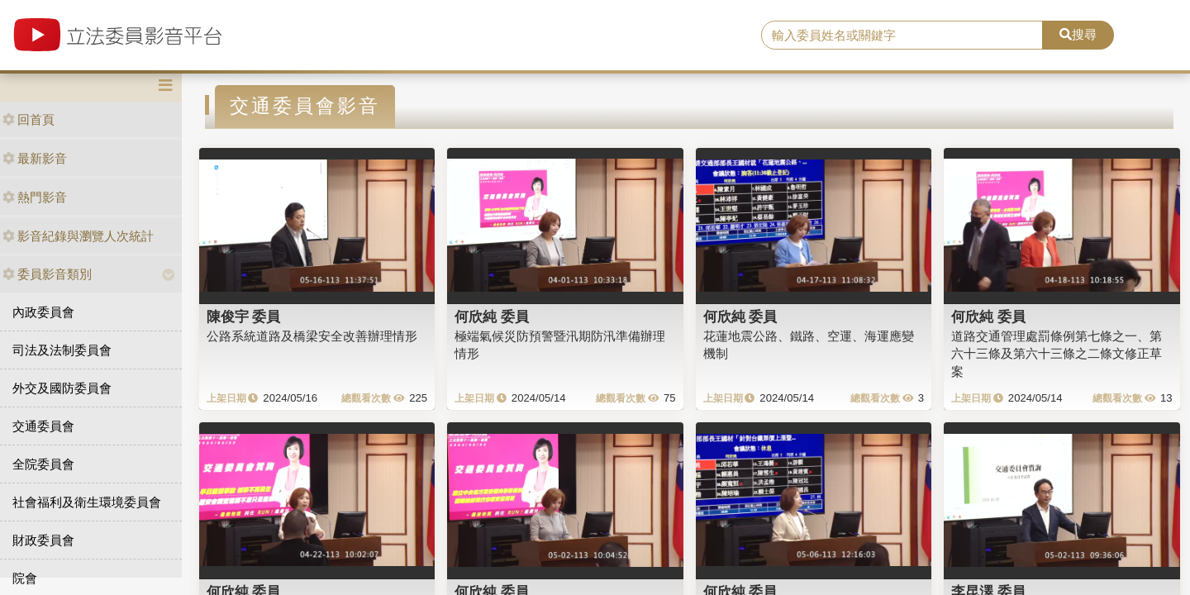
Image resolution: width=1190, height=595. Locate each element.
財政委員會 (43, 540)
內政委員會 (43, 312)
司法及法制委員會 (62, 350)
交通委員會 (43, 426)
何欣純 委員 (492, 316)
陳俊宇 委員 (244, 316)
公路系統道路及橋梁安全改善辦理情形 (312, 336)
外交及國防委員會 (62, 388)
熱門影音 (34, 197)
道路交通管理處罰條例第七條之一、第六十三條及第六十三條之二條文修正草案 (1056, 353)
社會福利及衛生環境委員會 (86, 502)
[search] (902, 35)
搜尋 (1078, 34)
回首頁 (28, 119)
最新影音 (34, 158)
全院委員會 (43, 464)
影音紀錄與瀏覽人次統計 (78, 236)
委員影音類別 (47, 274)
